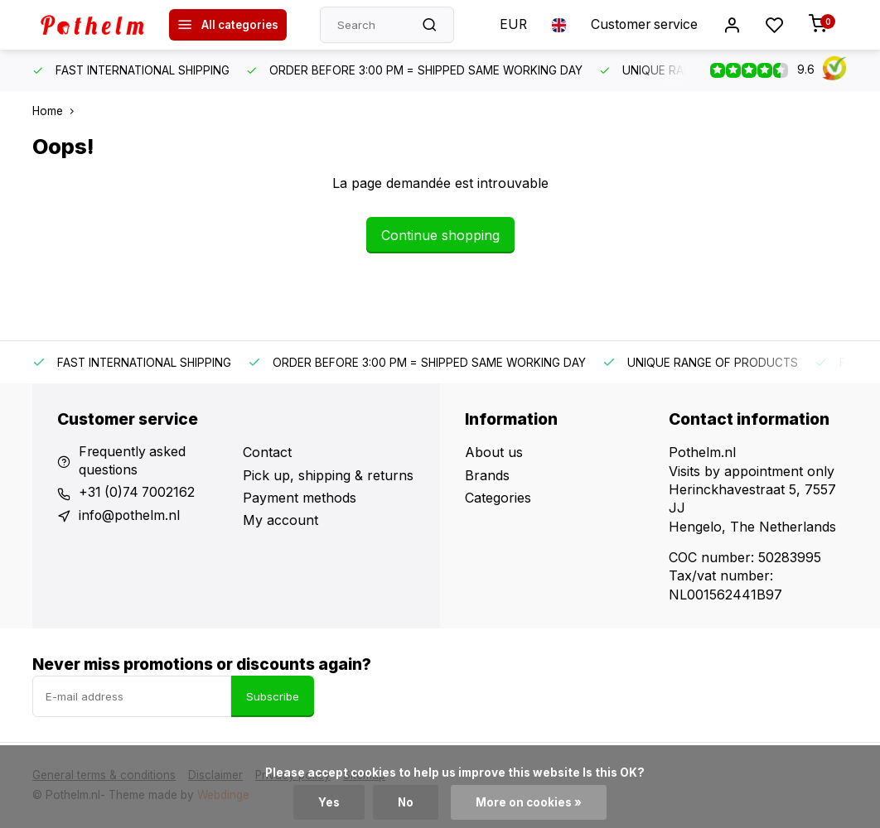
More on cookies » (529, 802)
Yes (328, 802)
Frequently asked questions (133, 461)
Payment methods (299, 497)
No (405, 802)
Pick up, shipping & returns (328, 475)
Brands (487, 475)
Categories (498, 497)
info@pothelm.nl (130, 516)
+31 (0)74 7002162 (138, 493)
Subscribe (272, 696)
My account (280, 520)
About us (494, 452)
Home (56, 111)
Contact (267, 452)
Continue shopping (440, 235)
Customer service (642, 25)
